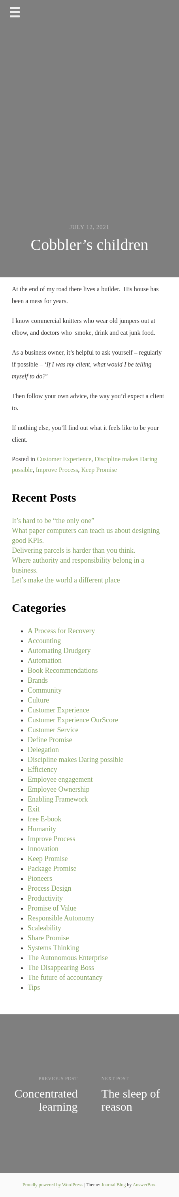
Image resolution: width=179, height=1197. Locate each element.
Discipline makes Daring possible (75, 760)
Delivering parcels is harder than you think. (73, 550)
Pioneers (40, 878)
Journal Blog (114, 1184)
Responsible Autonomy (61, 918)
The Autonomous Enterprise (68, 958)
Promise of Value (52, 908)
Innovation (43, 849)
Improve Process (57, 469)
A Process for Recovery (61, 631)
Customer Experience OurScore (73, 720)
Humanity (42, 829)
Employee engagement (60, 779)
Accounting (44, 641)
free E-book (44, 819)
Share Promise (48, 938)
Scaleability (44, 928)
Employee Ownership (58, 789)
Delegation (43, 750)
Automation (45, 660)
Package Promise (52, 868)
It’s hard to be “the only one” (53, 521)
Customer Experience (64, 459)
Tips (34, 987)
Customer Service (53, 730)
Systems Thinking (53, 948)
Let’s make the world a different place (66, 580)
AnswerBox (144, 1184)
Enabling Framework (58, 799)
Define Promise (50, 740)
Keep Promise (99, 469)
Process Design (50, 888)
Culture (38, 700)
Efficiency (42, 769)
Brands (38, 680)
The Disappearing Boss (61, 968)
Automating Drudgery (59, 651)
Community (45, 690)
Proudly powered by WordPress (53, 1184)
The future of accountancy (65, 977)
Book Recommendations (63, 670)
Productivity (45, 898)
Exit (34, 809)
